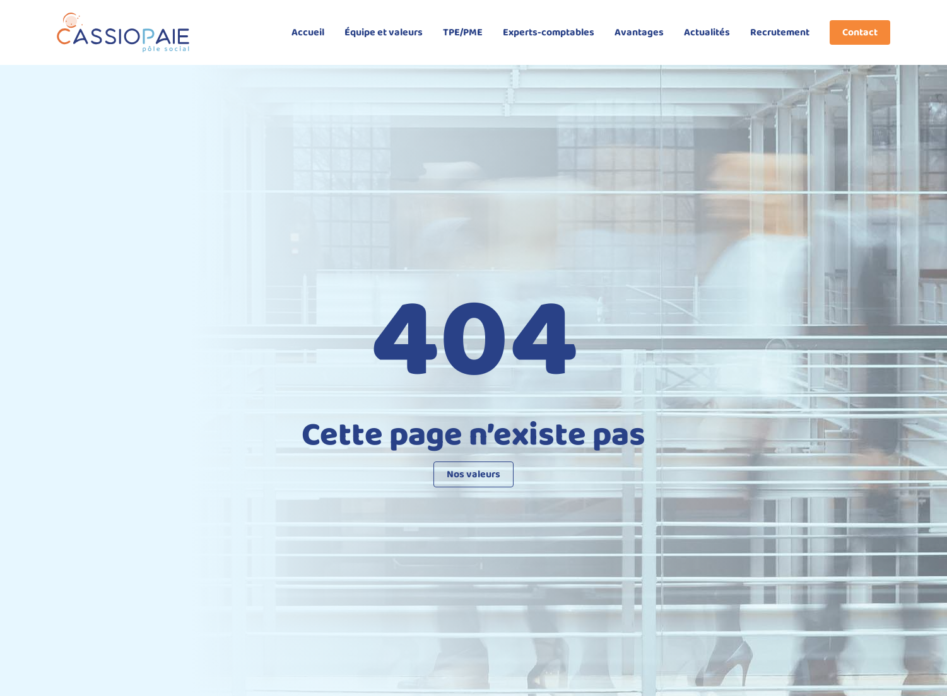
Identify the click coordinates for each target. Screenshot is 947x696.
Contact (860, 32)
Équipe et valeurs (383, 32)
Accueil (307, 32)
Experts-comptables (548, 32)
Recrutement (779, 32)
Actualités (707, 32)
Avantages (639, 32)
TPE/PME (463, 32)
